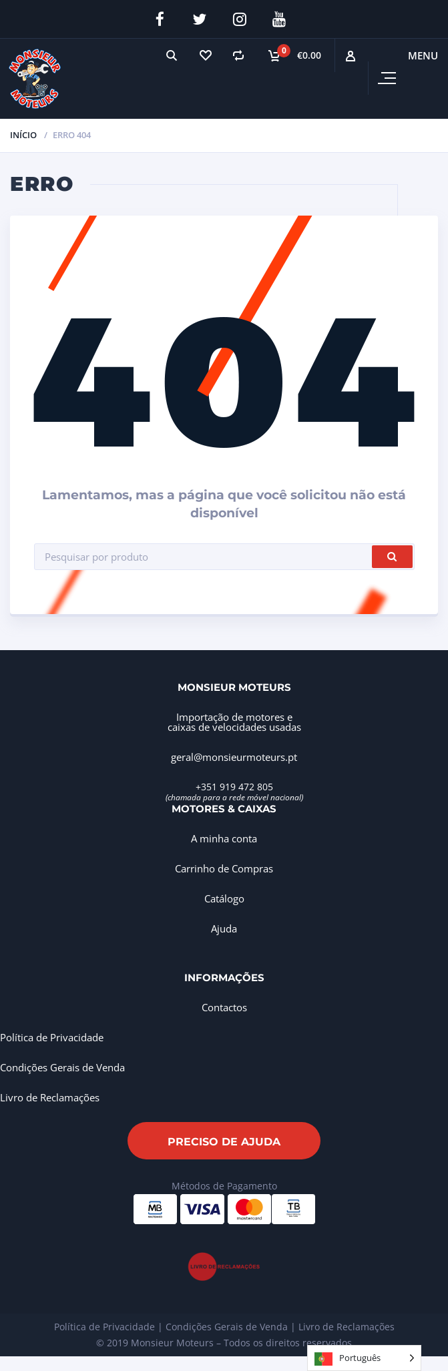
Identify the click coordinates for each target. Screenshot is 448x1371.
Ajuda (224, 928)
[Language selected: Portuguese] (364, 1358)
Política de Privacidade (51, 1037)
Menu (423, 55)
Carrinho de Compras (224, 868)
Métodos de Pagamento (224, 1185)
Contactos (224, 1007)
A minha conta (224, 838)
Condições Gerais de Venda (62, 1067)
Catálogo (224, 898)
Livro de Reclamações (49, 1097)
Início (23, 135)
